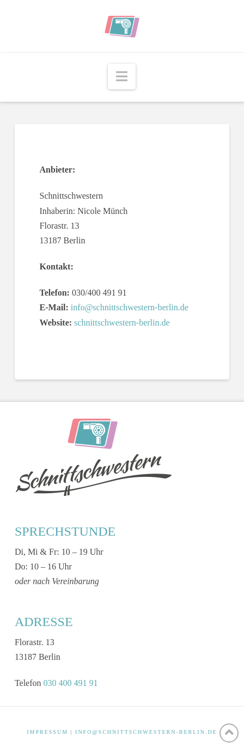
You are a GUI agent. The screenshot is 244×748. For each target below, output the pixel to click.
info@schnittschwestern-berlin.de (129, 307)
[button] (122, 76)
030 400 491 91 (71, 683)
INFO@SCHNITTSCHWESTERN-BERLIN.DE (146, 732)
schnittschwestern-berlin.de (122, 322)
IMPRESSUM (47, 732)
